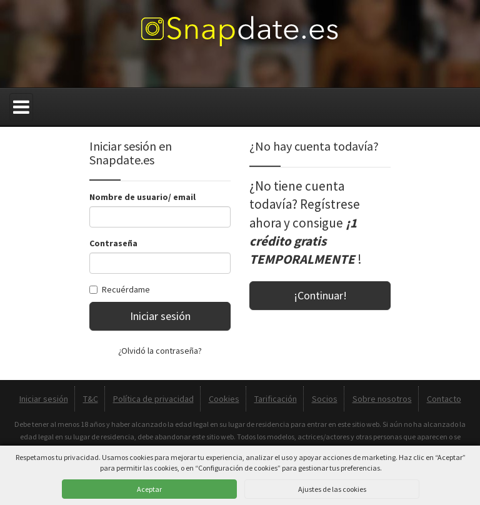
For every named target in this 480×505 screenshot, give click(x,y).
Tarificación (275, 398)
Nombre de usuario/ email (142, 196)
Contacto (444, 398)
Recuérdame (119, 289)
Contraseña (113, 243)
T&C (90, 398)
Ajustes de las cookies (332, 489)
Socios (325, 398)
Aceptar (149, 489)
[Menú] (21, 107)
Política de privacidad (153, 398)
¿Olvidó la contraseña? (160, 350)
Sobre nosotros (382, 398)
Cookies (224, 398)
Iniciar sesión (160, 316)
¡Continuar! (320, 295)
